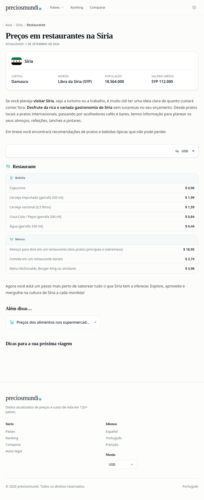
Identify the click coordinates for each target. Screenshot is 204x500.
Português (114, 438)
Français (112, 444)
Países (57, 7)
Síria (19, 25)
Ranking (77, 7)
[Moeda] (184, 151)
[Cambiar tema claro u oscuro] (194, 7)
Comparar (98, 7)
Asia (9, 25)
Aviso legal (14, 451)
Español (112, 431)
